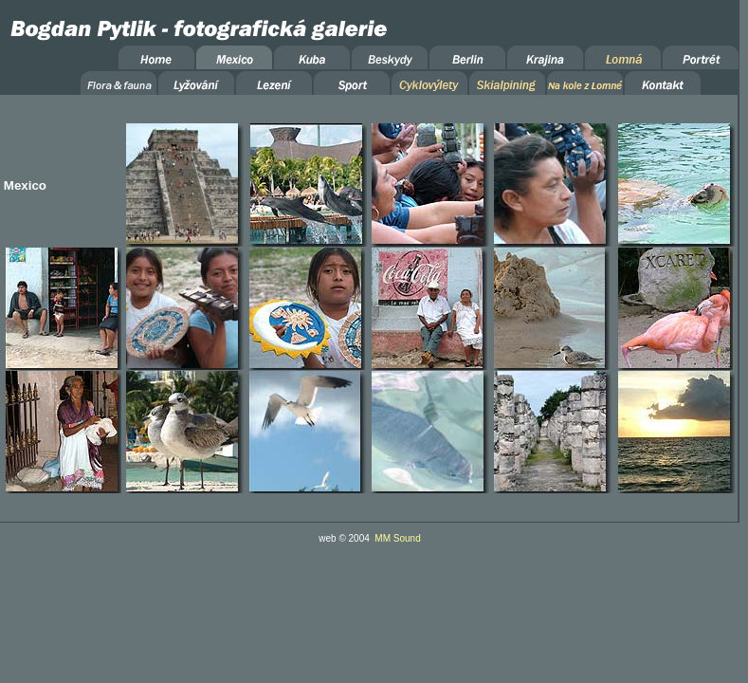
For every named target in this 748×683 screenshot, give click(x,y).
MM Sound (397, 538)
